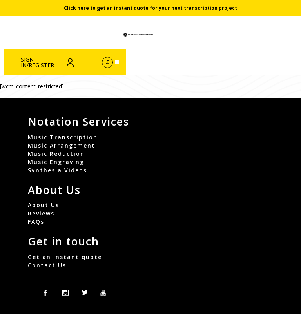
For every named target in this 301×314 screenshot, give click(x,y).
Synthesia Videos (57, 170)
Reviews (41, 213)
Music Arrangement (61, 145)
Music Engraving (56, 162)
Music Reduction (56, 153)
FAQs (36, 221)
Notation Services (78, 121)
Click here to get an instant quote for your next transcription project (150, 8)
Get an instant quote (65, 257)
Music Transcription (63, 137)
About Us (43, 205)
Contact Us (47, 265)
